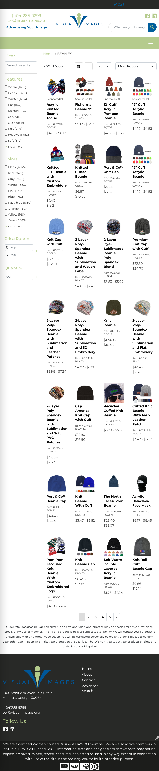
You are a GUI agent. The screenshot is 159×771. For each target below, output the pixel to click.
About (87, 674)
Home (87, 669)
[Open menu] (151, 43)
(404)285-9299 (26, 15)
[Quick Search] (128, 27)
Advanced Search (89, 688)
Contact (88, 680)
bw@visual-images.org (26, 20)
